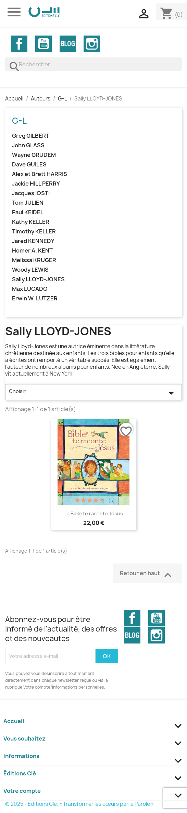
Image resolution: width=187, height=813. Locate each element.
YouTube (43, 44)
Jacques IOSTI (31, 193)
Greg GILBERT (30, 135)
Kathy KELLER (30, 222)
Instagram (92, 44)
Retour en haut (147, 574)
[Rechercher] (93, 64)
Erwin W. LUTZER (35, 298)
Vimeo (68, 44)
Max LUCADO (30, 289)
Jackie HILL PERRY (36, 183)
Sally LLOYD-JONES (38, 279)
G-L (19, 120)
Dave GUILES (29, 164)
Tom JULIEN (27, 202)
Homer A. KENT (32, 250)
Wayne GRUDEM (34, 155)
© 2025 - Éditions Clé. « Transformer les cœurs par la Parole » (79, 804)
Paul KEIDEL (27, 212)
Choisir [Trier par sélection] (93, 393)
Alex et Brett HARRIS (39, 174)
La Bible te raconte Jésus (93, 513)
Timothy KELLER (34, 231)
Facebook (19, 44)
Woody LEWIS (30, 269)
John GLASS (28, 145)
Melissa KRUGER (34, 260)
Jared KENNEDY (33, 241)
